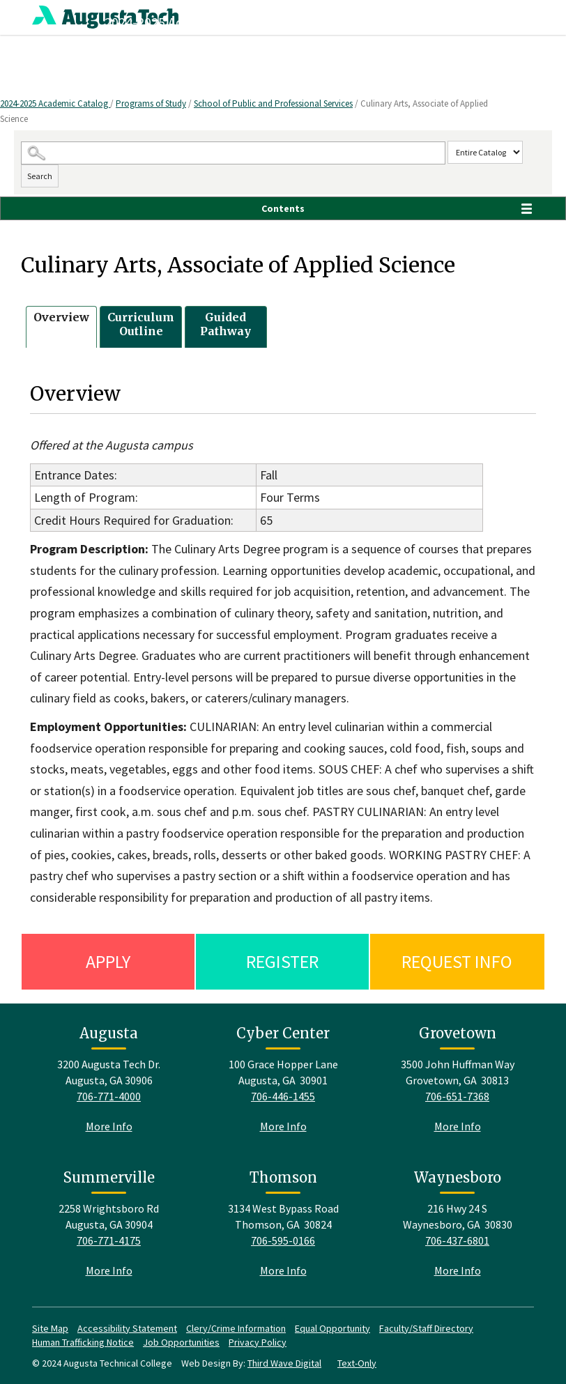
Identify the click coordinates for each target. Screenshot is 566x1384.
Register (282, 961)
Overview (61, 317)
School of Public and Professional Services (273, 103)
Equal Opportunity (332, 1328)
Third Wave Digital (284, 1363)
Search (39, 176)
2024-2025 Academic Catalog (55, 103)
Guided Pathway (225, 324)
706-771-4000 (109, 1096)
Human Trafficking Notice (83, 1342)
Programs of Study (151, 103)
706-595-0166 (283, 1240)
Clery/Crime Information (236, 1328)
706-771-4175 (109, 1240)
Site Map (50, 1328)
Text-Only (356, 1363)
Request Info (456, 961)
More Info (109, 1126)
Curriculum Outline (140, 324)
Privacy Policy (257, 1342)
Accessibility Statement (127, 1328)
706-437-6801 (457, 1240)
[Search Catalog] (233, 152)
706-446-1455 (283, 1096)
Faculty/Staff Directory (426, 1328)
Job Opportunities (181, 1342)
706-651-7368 (457, 1096)
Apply (108, 961)
